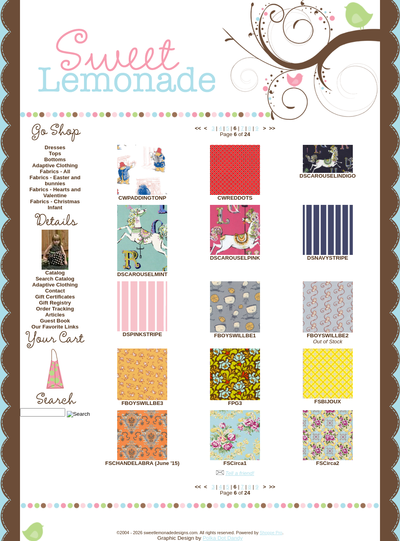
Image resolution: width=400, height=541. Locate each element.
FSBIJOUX (327, 402)
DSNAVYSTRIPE (327, 258)
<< (198, 128)
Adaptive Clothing (55, 165)
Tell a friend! (239, 473)
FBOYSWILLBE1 (235, 336)
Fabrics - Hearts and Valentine (54, 192)
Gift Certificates (55, 297)
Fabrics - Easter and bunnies (55, 180)
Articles (55, 315)
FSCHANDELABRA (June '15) (142, 463)
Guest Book (55, 321)
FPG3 (235, 403)
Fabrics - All (55, 171)
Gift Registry (55, 303)
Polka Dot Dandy (223, 538)
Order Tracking (55, 309)
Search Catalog (55, 279)
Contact (55, 291)
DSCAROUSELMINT (142, 274)
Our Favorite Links (55, 327)
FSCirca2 (327, 463)
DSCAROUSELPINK (235, 258)
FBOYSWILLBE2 (327, 336)
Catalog (55, 273)
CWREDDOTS (235, 198)
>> (272, 128)
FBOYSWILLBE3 (142, 403)
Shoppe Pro (271, 532)
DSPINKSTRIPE (142, 334)
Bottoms (55, 159)
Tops (55, 153)
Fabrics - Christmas (55, 201)
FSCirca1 (235, 463)
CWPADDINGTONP (142, 198)
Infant (55, 207)
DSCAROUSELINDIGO (328, 176)
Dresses (55, 147)
